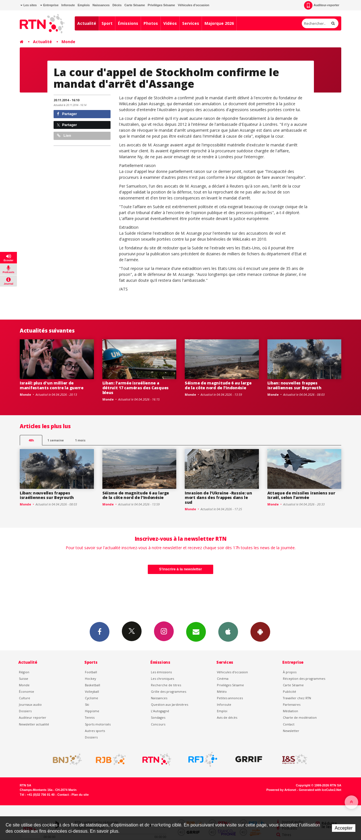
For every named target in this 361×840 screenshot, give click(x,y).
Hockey (90, 678)
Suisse (23, 678)
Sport (107, 23)
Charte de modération (300, 717)
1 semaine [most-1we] (55, 440)
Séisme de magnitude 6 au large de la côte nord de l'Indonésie (218, 385)
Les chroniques (162, 678)
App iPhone (228, 631)
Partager (67, 114)
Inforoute (68, 5)
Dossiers (25, 711)
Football (91, 672)
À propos (289, 672)
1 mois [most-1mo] (80, 440)
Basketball (92, 685)
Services (190, 23)
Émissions (128, 23)
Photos (151, 23)
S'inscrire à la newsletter (180, 569)
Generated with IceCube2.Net (320, 789)
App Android (260, 631)
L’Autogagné (160, 711)
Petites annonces (230, 698)
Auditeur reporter (32, 717)
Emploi (222, 711)
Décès (117, 5)
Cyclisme (91, 698)
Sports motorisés (98, 724)
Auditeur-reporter (321, 5)
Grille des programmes (168, 691)
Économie (26, 691)
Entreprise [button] (49, 5)
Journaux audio (30, 704)
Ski (87, 704)
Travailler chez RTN (297, 698)
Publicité (289, 691)
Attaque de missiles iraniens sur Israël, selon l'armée (301, 495)
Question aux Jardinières (169, 704)
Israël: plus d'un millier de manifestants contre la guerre (51, 385)
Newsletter (291, 731)
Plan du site (80, 794)
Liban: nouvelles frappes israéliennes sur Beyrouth (294, 385)
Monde (68, 41)
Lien (64, 135)
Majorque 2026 (219, 23)
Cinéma (222, 678)
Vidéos (170, 23)
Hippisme (92, 711)
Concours (158, 724)
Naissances (101, 5)
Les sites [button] (28, 5)
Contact (288, 724)
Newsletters (196, 631)
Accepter (344, 828)
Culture (24, 698)
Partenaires (291, 704)
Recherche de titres (166, 685)
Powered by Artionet (281, 789)
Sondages (158, 717)
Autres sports (95, 731)
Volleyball (92, 691)
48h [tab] (31, 440)
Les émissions (161, 672)
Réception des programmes (304, 678)
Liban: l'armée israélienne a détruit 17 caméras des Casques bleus (135, 387)
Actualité (86, 23)
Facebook (99, 631)
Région (24, 672)
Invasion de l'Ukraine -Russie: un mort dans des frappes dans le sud (218, 497)
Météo (222, 691)
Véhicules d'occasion (193, 5)
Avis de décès (227, 717)
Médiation (290, 711)
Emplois (84, 5)
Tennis (89, 717)
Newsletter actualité (34, 724)
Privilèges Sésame (161, 5)
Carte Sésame (134, 5)
